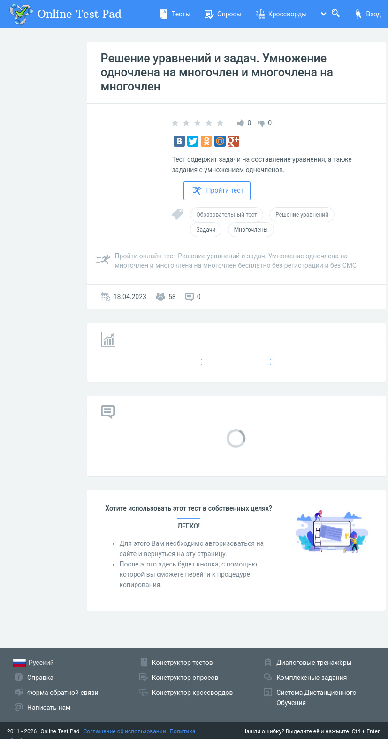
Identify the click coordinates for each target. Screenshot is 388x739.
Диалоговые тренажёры (313, 662)
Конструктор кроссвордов (192, 692)
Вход (367, 14)
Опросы (223, 14)
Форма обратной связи (63, 692)
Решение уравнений (301, 214)
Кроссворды (281, 14)
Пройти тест (216, 191)
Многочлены (251, 229)
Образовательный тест (226, 214)
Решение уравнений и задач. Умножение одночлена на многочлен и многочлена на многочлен (217, 72)
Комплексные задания (311, 677)
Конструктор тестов (182, 662)
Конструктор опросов (185, 677)
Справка (40, 677)
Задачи (205, 229)
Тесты (174, 14)
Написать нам (48, 707)
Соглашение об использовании (125, 731)
